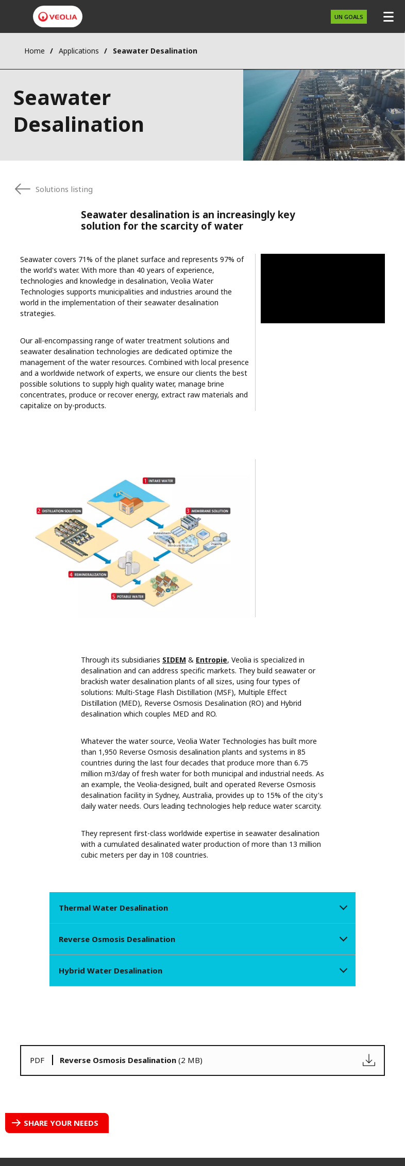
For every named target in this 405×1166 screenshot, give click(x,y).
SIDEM (174, 660)
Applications (79, 51)
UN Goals (348, 17)
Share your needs (61, 1123)
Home (34, 51)
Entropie (211, 660)
